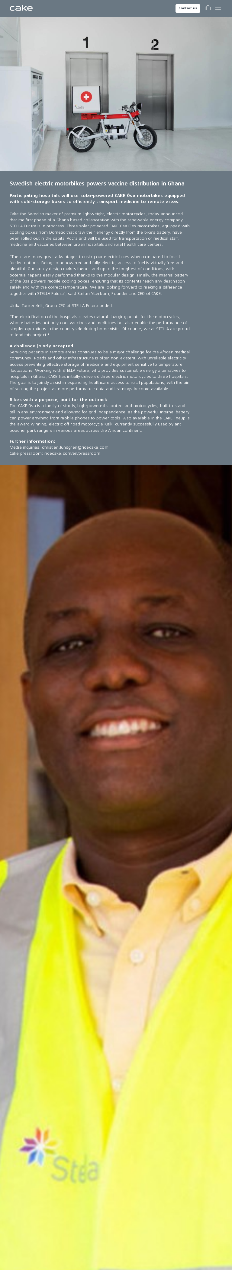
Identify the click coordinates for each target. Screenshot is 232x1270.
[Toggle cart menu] (208, 8)
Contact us (188, 8)
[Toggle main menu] (218, 8)
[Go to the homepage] (21, 8)
